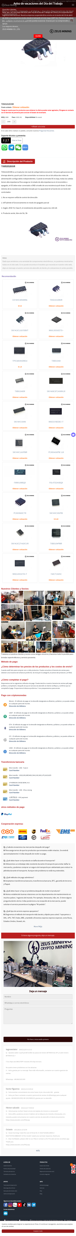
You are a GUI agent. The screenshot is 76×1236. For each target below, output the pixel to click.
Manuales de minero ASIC (10, 1191)
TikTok (24, 1205)
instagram (10, 1205)
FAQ (41, 1191)
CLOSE (38, 36)
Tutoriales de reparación (10, 1185)
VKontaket (29, 1205)
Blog (41, 1194)
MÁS (38, 1151)
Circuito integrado (45, 1174)
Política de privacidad (9, 1169)
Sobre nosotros (8, 1166)
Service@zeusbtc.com (6, 1213)
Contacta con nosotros (10, 1174)
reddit (15, 1205)
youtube (20, 1205)
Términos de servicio (9, 1171)
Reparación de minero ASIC (47, 1171)
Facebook (6, 1205)
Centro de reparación (9, 1194)
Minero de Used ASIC (45, 1169)
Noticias (42, 1188)
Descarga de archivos (9, 1188)
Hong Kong (24, 1221)
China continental (11, 1221)
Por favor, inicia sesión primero (38, 1039)
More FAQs (38, 926)
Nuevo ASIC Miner (44, 1166)
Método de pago (44, 1185)
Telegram (34, 1205)
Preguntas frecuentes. (46, 131)
